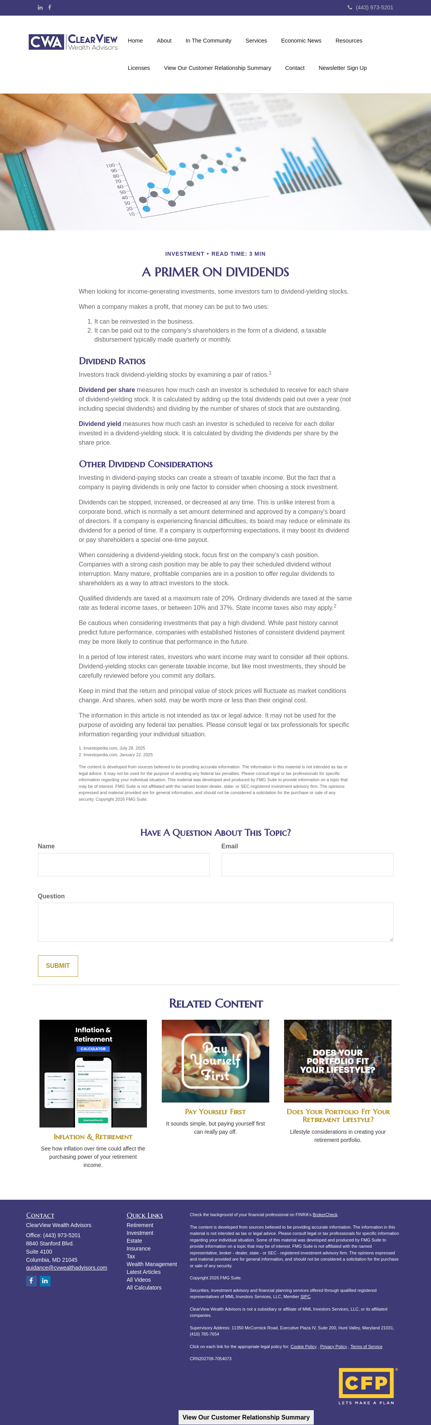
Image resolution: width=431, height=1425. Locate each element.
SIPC (305, 1296)
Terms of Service (367, 1346)
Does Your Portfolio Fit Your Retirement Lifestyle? (338, 1115)
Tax (131, 1256)
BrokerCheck (325, 1214)
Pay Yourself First (215, 1111)
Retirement (140, 1225)
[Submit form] (58, 966)
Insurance (138, 1248)
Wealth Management (152, 1264)
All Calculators (144, 1287)
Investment (140, 1233)
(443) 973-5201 (370, 7)
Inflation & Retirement (93, 1136)
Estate (134, 1241)
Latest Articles (144, 1272)
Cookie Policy (304, 1346)
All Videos (139, 1280)
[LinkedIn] (40, 7)
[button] (164, 40)
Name (46, 846)
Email (230, 846)
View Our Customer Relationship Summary (246, 1417)
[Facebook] (49, 7)
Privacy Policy (333, 1346)
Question (51, 896)
